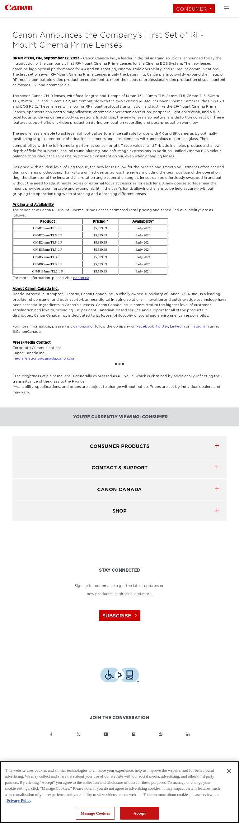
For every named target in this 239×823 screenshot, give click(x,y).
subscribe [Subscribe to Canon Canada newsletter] (120, 616)
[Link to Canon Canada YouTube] (106, 734)
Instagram (199, 326)
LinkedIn (177, 326)
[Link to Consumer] (18, 7)
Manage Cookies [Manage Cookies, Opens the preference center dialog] (95, 813)
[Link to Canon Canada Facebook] (51, 734)
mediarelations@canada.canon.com (44, 358)
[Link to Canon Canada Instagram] (133, 734)
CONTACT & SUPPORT (119, 468)
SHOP (119, 511)
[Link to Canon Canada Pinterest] (160, 734)
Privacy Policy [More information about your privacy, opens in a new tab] (19, 800)
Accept (140, 813)
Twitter (162, 326)
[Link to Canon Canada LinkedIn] (188, 734)
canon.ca (81, 278)
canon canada (119, 489)
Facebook (145, 326)
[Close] (229, 771)
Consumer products (119, 446)
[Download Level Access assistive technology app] (119, 675)
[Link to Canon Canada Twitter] (78, 734)
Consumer (191, 9)
